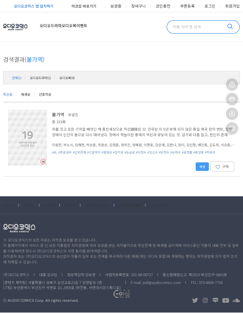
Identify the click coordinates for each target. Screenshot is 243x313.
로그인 (212, 6)
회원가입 (233, 6)
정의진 (130, 145)
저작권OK (176, 300)
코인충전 (169, 6)
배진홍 (212, 145)
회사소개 (10, 205)
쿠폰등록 (191, 6)
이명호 (155, 145)
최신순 (8, 94)
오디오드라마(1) (45, 77)
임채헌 (81, 145)
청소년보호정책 (186, 205)
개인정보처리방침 (151, 205)
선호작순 (49, 94)
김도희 (224, 145)
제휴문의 (33, 205)
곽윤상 (106, 145)
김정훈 (118, 145)
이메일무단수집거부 (112, 205)
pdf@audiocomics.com (162, 282)
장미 (189, 145)
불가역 (58, 115)
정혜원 (142, 145)
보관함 (126, 6)
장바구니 (147, 6)
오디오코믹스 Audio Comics (22, 27)
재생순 (27, 94)
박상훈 (94, 145)
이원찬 (57, 145)
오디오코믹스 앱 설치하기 (28, 6)
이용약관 (80, 205)
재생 (202, 167)
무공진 (73, 115)
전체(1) (18, 77)
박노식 (69, 145)
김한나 (179, 145)
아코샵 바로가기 (78, 6)
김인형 (200, 145)
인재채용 (57, 205)
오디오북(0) (76, 77)
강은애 (167, 145)
